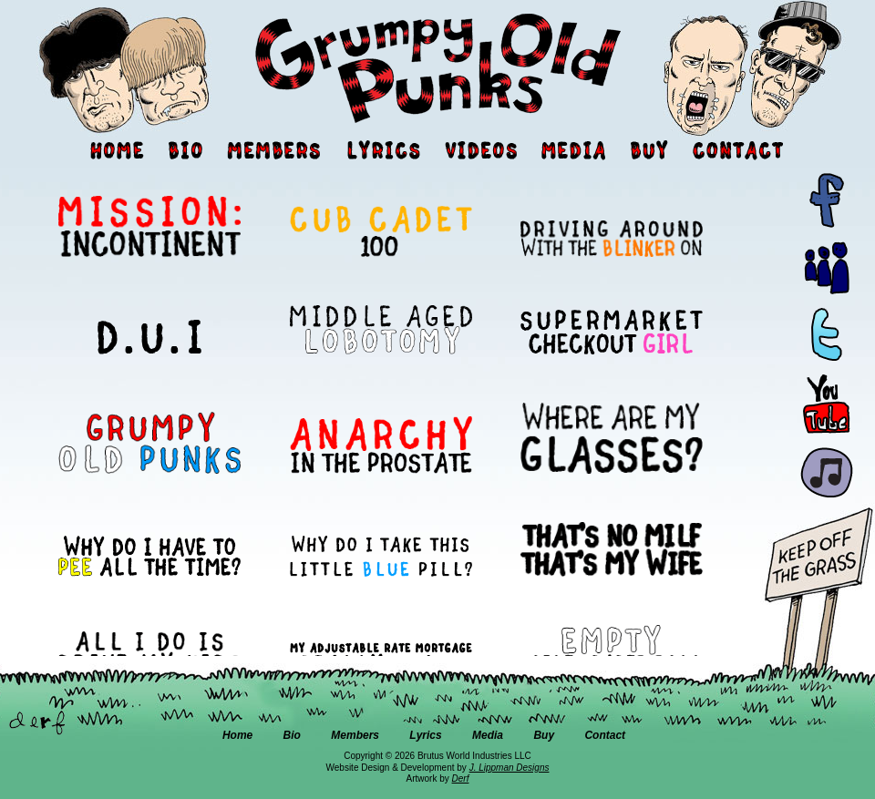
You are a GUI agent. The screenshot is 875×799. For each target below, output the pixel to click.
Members (355, 735)
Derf (460, 778)
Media (487, 735)
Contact (604, 735)
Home (237, 735)
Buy (543, 735)
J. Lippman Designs (509, 768)
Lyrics (425, 735)
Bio (292, 735)
